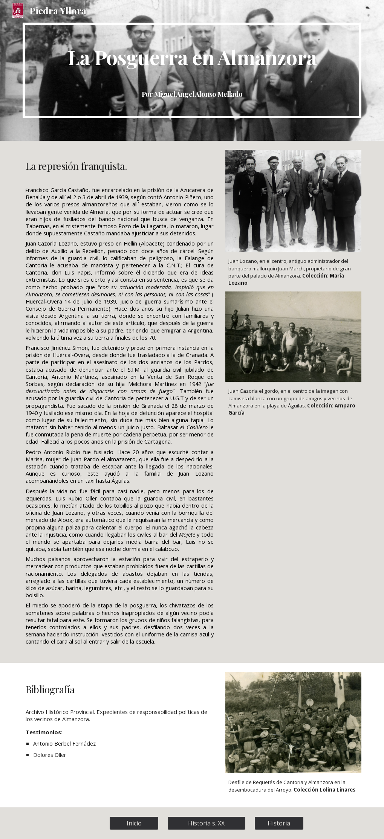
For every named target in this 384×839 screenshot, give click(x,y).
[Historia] (279, 823)
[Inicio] (134, 823)
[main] (192, 70)
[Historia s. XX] (206, 823)
